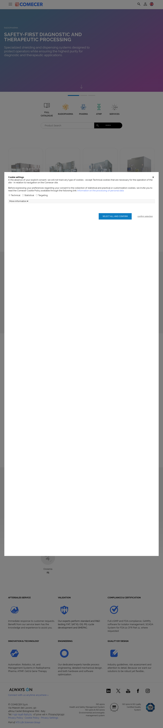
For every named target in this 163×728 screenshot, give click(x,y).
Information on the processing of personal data (100, 200)
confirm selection (145, 226)
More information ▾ (18, 211)
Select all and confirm (114, 226)
